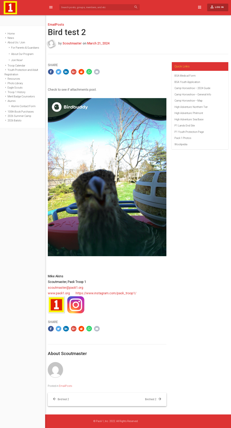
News (11, 37)
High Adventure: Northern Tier (191, 107)
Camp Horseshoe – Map (188, 100)
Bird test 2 (63, 399)
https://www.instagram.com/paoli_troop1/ (106, 293)
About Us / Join (16, 42)
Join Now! (17, 60)
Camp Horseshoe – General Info (193, 94)
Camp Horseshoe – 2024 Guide (192, 88)
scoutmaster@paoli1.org (65, 287)
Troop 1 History (16, 92)
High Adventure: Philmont (189, 113)
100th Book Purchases (21, 111)
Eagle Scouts (15, 87)
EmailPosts (56, 24)
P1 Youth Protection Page (189, 131)
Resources (14, 78)
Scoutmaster (72, 43)
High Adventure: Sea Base (189, 119)
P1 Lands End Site (185, 125)
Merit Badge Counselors (21, 96)
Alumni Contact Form (23, 106)
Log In (217, 8)
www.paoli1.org (59, 293)
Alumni (12, 101)
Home (11, 33)
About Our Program (22, 54)
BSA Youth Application (187, 82)
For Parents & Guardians (25, 47)
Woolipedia (181, 144)
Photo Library (15, 83)
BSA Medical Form (185, 75)
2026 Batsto (14, 120)
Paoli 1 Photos (183, 138)
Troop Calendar (16, 65)
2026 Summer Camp (19, 116)
